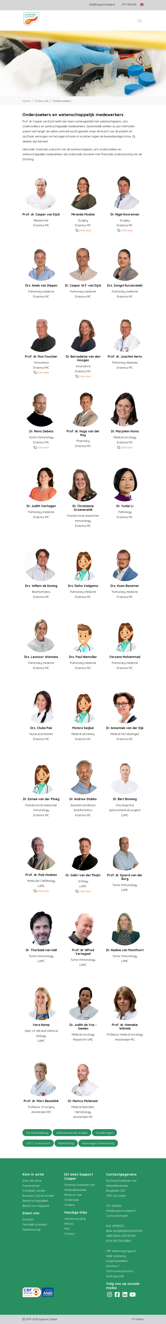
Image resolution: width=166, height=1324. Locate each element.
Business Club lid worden (38, 1195)
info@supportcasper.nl (102, 4)
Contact (69, 1233)
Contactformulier (117, 1215)
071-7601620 (114, 1206)
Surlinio (139, 1319)
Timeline (69, 1205)
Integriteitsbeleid (116, 1261)
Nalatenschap (31, 1229)
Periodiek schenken (34, 1224)
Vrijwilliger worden (34, 1190)
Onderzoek (41, 101)
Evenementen (31, 1185)
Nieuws (68, 1223)
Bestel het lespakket (35, 1200)
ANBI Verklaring (116, 1256)
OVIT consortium (38, 1143)
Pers (67, 1228)
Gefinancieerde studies (72, 1133)
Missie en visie (73, 1195)
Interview (85, 230)
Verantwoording (75, 1218)
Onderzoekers (62, 101)
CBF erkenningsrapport (121, 1251)
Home (26, 101)
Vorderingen (104, 1133)
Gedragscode (115, 1276)
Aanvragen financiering (98, 1143)
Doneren (27, 1219)
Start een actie (31, 1180)
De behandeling (37, 1133)
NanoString (66, 1143)
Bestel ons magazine (35, 1206)
